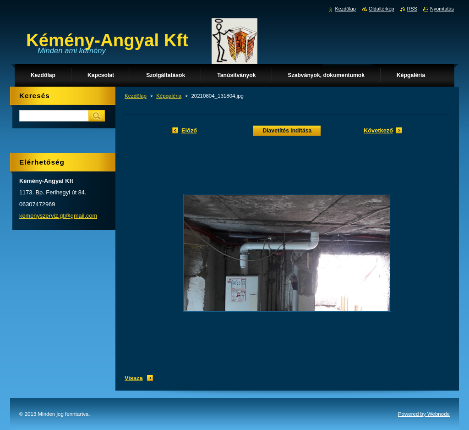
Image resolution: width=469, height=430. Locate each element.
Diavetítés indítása (286, 130)
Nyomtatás (442, 8)
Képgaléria (168, 96)
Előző (189, 130)
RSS (412, 8)
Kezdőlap (136, 96)
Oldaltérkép (381, 8)
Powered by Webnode (424, 414)
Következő (378, 130)
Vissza (134, 378)
